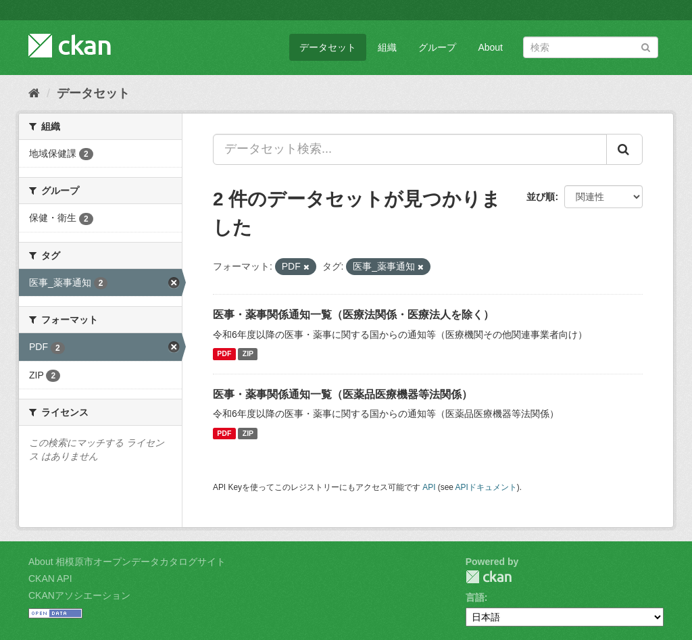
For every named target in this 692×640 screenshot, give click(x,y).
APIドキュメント (486, 487)
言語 (475, 597)
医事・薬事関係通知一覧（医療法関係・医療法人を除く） (353, 314)
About (490, 47)
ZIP (248, 354)
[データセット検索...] (410, 149)
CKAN (489, 577)
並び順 (540, 196)
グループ (437, 47)
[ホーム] (34, 93)
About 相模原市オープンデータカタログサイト (127, 561)
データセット (327, 47)
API (428, 487)
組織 (387, 47)
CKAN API (50, 578)
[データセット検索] (590, 47)
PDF (224, 354)
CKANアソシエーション (79, 595)
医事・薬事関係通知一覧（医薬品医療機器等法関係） (342, 394)
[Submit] (645, 46)
